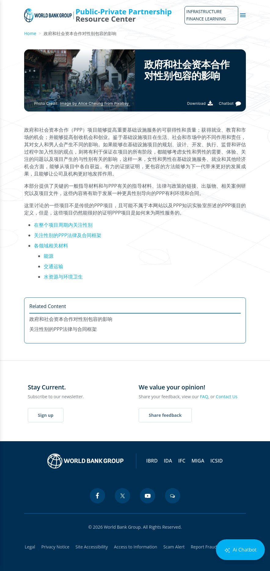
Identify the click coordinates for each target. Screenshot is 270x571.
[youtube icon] (147, 495)
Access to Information (135, 547)
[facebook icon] (97, 495)
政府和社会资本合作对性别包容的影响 (70, 319)
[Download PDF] (200, 103)
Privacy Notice (55, 547)
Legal (30, 547)
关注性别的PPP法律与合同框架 (63, 329)
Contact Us (227, 396)
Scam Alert (174, 547)
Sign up (45, 415)
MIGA (198, 460)
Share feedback (165, 415)
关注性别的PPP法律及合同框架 (67, 235)
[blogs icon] (172, 495)
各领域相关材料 (51, 245)
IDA (168, 460)
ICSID (216, 460)
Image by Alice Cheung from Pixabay (95, 103)
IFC (181, 460)
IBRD (152, 460)
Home (30, 33)
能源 (48, 256)
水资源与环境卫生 (63, 276)
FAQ (204, 396)
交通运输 (53, 266)
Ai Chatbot (240, 549)
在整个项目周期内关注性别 (63, 225)
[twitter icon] (122, 495)
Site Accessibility (91, 547)
